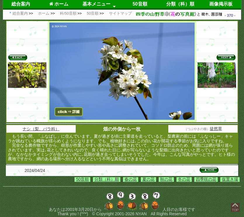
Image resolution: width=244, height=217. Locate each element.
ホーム (58, 3)
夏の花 (148, 179)
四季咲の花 (206, 179)
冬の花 (184, 179)
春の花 (130, 179)
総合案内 (20, 3)
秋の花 (166, 179)
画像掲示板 (221, 3)
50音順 (140, 3)
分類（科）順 (180, 3)
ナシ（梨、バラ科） (41, 129)
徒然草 (216, 128)
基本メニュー (96, 3)
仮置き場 (230, 179)
